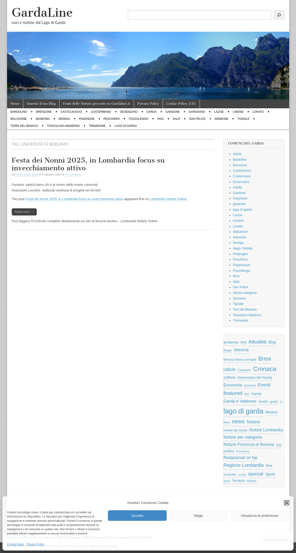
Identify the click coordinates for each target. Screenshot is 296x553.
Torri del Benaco (24, 126)
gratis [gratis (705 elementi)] (274, 401)
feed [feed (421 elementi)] (246, 394)
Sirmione (221, 119)
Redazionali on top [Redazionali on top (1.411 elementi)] (241, 457)
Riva (160, 119)
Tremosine (97, 126)
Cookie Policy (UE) (181, 104)
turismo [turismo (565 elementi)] (251, 481)
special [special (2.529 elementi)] (255, 473)
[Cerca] (279, 15)
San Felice (197, 119)
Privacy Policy (35, 544)
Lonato (258, 111)
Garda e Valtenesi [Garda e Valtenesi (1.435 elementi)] (240, 401)
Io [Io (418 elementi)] (281, 401)
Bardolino (19, 111)
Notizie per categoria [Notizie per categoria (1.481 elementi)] (243, 437)
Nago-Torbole (243, 248)
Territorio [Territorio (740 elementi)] (238, 481)
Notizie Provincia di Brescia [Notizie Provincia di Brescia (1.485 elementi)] (249, 444)
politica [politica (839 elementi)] (229, 451)
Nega (198, 516)
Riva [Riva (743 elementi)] (269, 465)
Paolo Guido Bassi (27, 174)
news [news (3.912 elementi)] (238, 421)
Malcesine (19, 119)
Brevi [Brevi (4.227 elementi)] (264, 358)
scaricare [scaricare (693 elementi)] (230, 474)
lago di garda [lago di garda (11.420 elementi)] (244, 411)
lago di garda (125, 126)
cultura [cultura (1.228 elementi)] (229, 377)
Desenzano (129, 111)
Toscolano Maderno (63, 126)
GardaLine (42, 12)
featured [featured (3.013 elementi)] (233, 393)
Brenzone (44, 111)
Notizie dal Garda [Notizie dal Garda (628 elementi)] (235, 430)
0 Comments (73, 174)
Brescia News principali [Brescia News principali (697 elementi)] (240, 359)
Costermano (101, 111)
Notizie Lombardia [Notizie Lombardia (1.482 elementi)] (266, 430)
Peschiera (111, 119)
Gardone (173, 111)
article (237, 154)
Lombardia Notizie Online (168, 199)
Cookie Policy (15, 544)
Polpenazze (241, 265)
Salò (176, 119)
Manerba (43, 119)
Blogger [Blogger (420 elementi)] (228, 350)
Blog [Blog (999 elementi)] (272, 342)
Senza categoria (245, 293)
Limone (238, 111)
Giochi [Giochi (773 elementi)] (263, 401)
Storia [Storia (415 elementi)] (227, 480)
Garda (151, 111)
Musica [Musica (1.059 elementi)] (271, 412)
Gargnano (197, 111)
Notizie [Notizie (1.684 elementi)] (253, 421)
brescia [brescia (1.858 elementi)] (241, 349)
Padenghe (87, 119)
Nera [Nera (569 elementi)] (227, 422)
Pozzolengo (138, 119)
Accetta (137, 516)
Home (15, 104)
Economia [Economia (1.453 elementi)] (233, 385)
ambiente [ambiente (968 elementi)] (231, 342)
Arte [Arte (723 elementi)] (243, 342)
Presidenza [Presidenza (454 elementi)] (242, 451)
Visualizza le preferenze (259, 516)
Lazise (219, 111)
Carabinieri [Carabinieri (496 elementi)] (244, 369)
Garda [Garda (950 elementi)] (256, 394)
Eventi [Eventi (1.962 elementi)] (264, 384)
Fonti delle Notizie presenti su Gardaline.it (96, 104)
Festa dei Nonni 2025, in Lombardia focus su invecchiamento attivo (88, 164)
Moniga (64, 119)
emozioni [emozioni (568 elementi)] (250, 385)
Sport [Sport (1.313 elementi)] (270, 474)
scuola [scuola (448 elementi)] (242, 474)
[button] (286, 502)
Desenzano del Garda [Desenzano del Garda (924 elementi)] (254, 377)
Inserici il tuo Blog (41, 104)
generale (239, 204)
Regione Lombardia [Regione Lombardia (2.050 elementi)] (244, 465)
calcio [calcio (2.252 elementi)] (230, 369)
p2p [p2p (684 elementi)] (279, 445)
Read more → (24, 212)
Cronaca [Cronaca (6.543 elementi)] (264, 368)
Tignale (243, 119)
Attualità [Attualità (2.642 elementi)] (257, 341)
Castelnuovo (71, 111)
